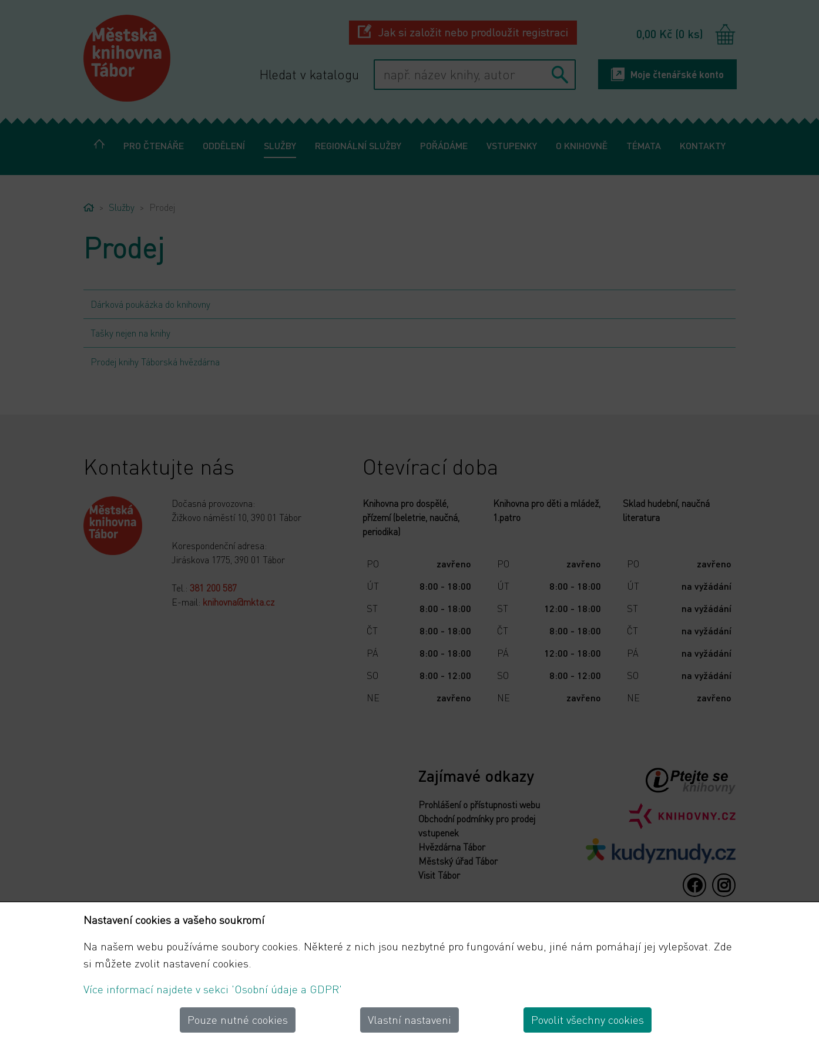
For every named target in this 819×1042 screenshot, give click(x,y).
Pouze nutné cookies (237, 1019)
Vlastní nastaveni (409, 1019)
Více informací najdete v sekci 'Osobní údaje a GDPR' (212, 989)
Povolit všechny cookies (587, 1019)
